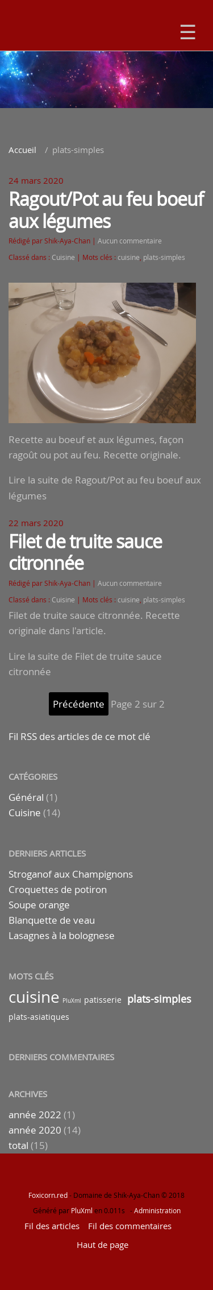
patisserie (103, 999)
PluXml (71, 1000)
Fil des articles (52, 1225)
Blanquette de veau (52, 920)
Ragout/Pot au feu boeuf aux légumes (106, 210)
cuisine (129, 257)
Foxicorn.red (48, 1195)
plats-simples (164, 257)
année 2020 (35, 1129)
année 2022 (35, 1114)
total (20, 1145)
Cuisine (63, 257)
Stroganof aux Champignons (71, 873)
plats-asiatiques (39, 1016)
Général (26, 797)
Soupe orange (39, 904)
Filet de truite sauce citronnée (85, 552)
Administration (157, 1210)
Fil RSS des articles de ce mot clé (80, 736)
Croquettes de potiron (58, 889)
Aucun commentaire (130, 241)
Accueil (22, 149)
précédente (79, 703)
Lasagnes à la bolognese (62, 935)
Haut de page (102, 1244)
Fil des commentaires (130, 1225)
